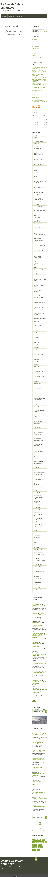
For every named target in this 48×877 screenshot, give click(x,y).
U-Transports (37, 532)
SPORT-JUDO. (37, 512)
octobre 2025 (35, 50)
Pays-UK (35, 393)
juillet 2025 (34, 55)
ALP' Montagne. (37, 148)
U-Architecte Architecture (39, 521)
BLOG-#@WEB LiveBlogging (37, 195)
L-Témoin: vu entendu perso (39, 308)
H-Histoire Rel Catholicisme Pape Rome (39, 234)
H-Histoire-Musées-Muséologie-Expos (38, 257)
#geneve (34, 844)
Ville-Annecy (37, 537)
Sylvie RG (35, 613)
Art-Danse (36, 161)
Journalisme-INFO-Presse (39, 283)
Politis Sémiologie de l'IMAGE (38, 441)
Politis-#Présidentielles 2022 (39, 448)
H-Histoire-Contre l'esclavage (38, 253)
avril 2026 (34, 39)
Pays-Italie (36, 361)
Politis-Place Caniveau (39, 451)
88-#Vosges (36, 146)
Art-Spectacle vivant (38, 192)
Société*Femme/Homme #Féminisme (39, 466)
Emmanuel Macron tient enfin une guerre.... (39, 664)
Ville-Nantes (36, 547)
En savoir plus (15, 876)
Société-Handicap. (38, 492)
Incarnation (35, 68)
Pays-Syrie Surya (37, 383)
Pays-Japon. (36, 364)
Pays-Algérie (36, 330)
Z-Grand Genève (37, 587)
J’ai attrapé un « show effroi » (39, 87)
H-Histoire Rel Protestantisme (37, 237)
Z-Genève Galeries (38, 566)
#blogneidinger (36, 839)
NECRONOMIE (35, 97)
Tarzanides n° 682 (36, 77)
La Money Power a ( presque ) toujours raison (39, 95)
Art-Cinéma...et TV (38, 159)
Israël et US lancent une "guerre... (38, 807)
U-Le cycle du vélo (38, 524)
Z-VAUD (35, 592)
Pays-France (36, 352)
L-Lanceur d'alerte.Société (39, 302)
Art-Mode (36, 176)
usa (46, 842)
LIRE (35, 310)
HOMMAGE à (37, 267)
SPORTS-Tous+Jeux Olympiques (38, 515)
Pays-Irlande (36, 359)
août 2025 (34, 53)
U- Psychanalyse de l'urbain (38, 519)
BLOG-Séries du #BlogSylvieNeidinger (38, 199)
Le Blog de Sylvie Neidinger (12, 6)
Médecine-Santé (37, 325)
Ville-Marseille (37, 544)
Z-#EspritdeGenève (38, 564)
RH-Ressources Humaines (39, 454)
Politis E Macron (37, 418)
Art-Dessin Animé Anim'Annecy (38, 167)
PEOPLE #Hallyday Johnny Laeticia (39, 407)
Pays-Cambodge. (37, 340)
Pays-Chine (36, 347)
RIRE (35, 456)
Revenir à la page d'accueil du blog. (13, 34)
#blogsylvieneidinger (38, 842)
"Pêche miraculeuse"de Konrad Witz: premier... (38, 606)
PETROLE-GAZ (37, 416)
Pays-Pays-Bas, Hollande (39, 376)
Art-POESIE (36, 185)
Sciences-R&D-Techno (39, 461)
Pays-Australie (37, 337)
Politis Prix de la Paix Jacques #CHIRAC (38, 437)
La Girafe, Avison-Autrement (39, 81)
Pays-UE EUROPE (37, 391)
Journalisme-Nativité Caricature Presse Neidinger (38, 290)
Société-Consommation (39, 479)
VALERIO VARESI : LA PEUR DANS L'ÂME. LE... (38, 99)
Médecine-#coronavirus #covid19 (39, 314)
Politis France (37, 423)
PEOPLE (35, 404)
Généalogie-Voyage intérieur (38, 224)
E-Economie (36, 204)
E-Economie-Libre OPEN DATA (39, 211)
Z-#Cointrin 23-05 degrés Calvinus (39, 561)
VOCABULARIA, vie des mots (39, 555)
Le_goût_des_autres (38, 88)
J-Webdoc (36, 273)
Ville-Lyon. (36, 542)
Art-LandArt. (37, 170)
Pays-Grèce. (36, 357)
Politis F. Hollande (38, 421)
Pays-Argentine (37, 335)
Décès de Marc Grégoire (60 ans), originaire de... (39, 84)
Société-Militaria (37, 495)
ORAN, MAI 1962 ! (36, 74)
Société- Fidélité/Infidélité (39, 472)
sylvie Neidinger (36, 622)
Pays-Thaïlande (37, 388)
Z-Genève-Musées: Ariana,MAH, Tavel (38, 579)
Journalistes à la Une (38, 297)
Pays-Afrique (37, 327)
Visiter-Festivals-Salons (39, 549)
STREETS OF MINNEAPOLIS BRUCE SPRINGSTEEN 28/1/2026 (39, 625)
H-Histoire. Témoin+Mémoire (38, 264)
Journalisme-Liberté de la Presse (39, 286)
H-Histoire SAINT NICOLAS (40, 243)
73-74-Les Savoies (38, 143)
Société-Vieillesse (38, 509)
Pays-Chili (36, 344)
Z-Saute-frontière (38, 589)
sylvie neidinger (36, 604)
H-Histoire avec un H (38, 227)
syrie (43, 839)
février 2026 (35, 43)
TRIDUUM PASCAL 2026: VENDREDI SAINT (38, 766)
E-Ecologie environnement (40, 201)
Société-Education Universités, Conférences (39, 487)
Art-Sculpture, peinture (39, 187)
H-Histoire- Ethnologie (39, 250)
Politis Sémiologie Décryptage (38, 445)
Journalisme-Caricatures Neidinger (39, 276)
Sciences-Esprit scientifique (40, 458)
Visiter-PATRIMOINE (38, 552)
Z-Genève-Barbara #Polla (39, 571)
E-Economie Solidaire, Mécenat (39, 207)
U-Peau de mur (37, 530)
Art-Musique (37, 178)
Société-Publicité (37, 504)
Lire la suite (44, 31)
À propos (19, 16)
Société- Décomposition (39, 469)
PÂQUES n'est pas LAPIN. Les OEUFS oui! (39, 751)
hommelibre (35, 689)
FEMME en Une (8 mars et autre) (39, 214)
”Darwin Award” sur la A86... (38, 67)
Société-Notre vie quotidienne (37, 502)
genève (34, 850)
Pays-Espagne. (37, 349)
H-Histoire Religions (38, 240)
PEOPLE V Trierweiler (38, 414)
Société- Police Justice (38, 474)
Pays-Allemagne (37, 332)
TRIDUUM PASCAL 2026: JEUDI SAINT (38, 774)
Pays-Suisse (36, 381)
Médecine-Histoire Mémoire (38, 322)
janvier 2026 (35, 44)
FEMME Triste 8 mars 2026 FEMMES (39, 799)
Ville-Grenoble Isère (38, 540)
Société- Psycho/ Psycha (39, 477)
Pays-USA (36, 395)
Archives (11, 16)
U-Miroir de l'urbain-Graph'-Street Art (38, 527)
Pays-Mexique (37, 369)
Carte (34, 700)
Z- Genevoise (37, 558)
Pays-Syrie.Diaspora (38, 386)
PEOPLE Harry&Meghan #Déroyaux (39, 411)
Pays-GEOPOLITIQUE (38, 354)
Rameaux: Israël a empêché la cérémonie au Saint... (39, 783)
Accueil (4, 16)
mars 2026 (34, 41)
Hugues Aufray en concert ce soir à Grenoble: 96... (39, 791)
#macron (35, 847)
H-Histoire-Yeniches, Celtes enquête (40, 260)
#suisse (40, 844)
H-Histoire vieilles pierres (39, 245)
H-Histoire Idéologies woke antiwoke (40, 230)
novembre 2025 (35, 48)
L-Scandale (36, 304)
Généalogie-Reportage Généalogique (39, 220)
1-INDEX (35, 135)
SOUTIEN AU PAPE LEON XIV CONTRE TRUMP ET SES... (39, 735)
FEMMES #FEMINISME (39, 217)
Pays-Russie (36, 378)
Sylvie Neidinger (37, 643)
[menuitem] (4, 16)
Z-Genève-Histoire (38, 574)
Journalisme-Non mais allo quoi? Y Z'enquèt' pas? (40, 294)
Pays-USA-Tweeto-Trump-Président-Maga (40, 399)
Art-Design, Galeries (38, 164)
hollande (41, 847)
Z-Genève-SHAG (37, 584)
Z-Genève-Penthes (38, 582)
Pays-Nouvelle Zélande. (39, 371)
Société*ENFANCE (38, 463)
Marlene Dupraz (36, 653)
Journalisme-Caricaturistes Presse (40, 280)
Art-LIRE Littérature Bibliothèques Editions (39, 173)
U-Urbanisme (37, 535)
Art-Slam (36, 189)
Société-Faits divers (38, 490)
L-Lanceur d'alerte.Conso (39, 300)
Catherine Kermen (37, 633)
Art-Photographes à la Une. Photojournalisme (40, 182)
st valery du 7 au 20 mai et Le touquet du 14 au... (39, 71)
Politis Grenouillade (38, 429)
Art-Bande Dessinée (38, 157)
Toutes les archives (36, 57)
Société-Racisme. (37, 507)
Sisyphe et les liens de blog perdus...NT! (39, 682)
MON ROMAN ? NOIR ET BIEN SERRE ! (39, 101)
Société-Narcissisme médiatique (38, 498)
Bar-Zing (44, 77)
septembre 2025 (36, 51)
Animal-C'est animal (38, 151)
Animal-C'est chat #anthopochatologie (38, 154)
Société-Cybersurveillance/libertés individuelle (40, 483)
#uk (38, 850)
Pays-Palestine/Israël (38, 374)
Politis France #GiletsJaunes (37, 426)
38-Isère (35, 137)
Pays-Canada (37, 342)
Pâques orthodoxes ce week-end (38, 743)
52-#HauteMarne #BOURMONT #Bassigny (39, 140)
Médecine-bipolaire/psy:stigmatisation (40, 318)
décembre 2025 (35, 46)
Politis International (38, 432)
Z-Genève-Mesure (38, 576)
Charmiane (35, 671)
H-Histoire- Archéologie (39, 247)
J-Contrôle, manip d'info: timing (39, 270)
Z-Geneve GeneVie (38, 569)
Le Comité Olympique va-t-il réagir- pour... (39, 645)
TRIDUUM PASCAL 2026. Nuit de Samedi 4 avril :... (39, 758)
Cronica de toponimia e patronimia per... (37, 91)
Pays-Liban (36, 366)
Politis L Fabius (37, 434)
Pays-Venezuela (37, 401)
